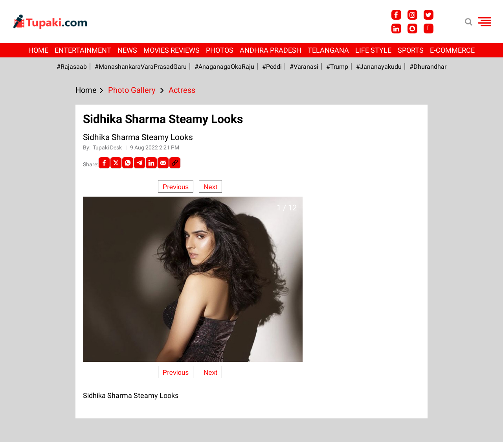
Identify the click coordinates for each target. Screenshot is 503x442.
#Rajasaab (72, 66)
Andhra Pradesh (270, 50)
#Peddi (272, 66)
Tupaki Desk (108, 147)
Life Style (373, 50)
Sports (411, 50)
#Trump (337, 66)
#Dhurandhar (427, 66)
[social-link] (175, 163)
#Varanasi (304, 66)
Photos (219, 50)
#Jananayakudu (379, 66)
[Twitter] (116, 163)
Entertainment (83, 50)
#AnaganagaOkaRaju (224, 66)
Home (38, 50)
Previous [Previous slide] (176, 187)
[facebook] (104, 163)
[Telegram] (139, 163)
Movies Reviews (171, 50)
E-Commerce (452, 50)
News (127, 50)
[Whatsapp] (128, 163)
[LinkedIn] (151, 163)
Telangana (328, 50)
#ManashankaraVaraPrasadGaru (141, 66)
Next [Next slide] (210, 187)
